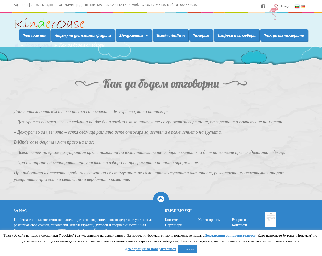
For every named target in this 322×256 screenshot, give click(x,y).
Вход (285, 6)
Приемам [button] (187, 249)
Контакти (239, 225)
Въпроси (239, 220)
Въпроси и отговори (236, 35)
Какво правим (170, 35)
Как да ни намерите (284, 35)
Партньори (173, 225)
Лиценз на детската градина (83, 35)
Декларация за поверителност (230, 235)
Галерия (201, 35)
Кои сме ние (34, 35)
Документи (133, 35)
